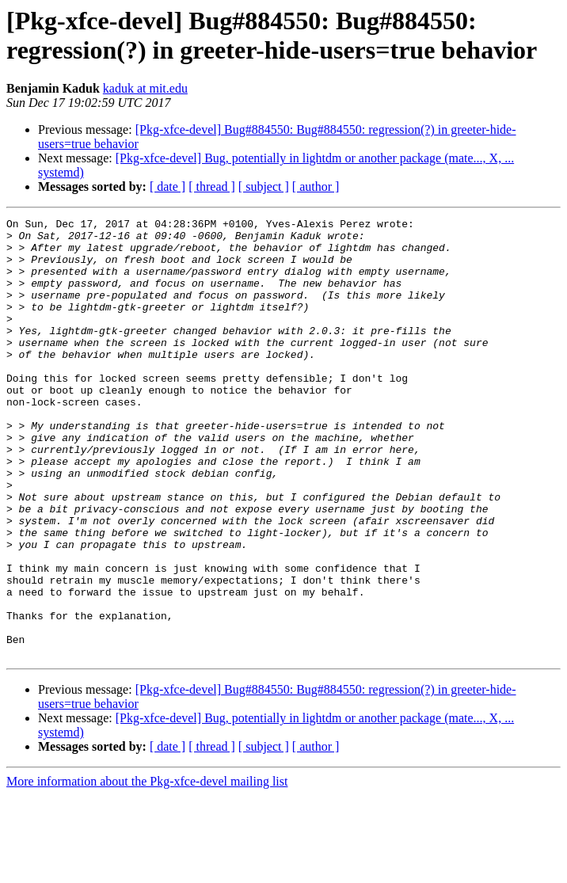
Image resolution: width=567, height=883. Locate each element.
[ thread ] (211, 186)
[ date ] (167, 186)
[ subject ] (263, 186)
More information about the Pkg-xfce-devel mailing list (146, 869)
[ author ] (316, 186)
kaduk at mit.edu (145, 88)
